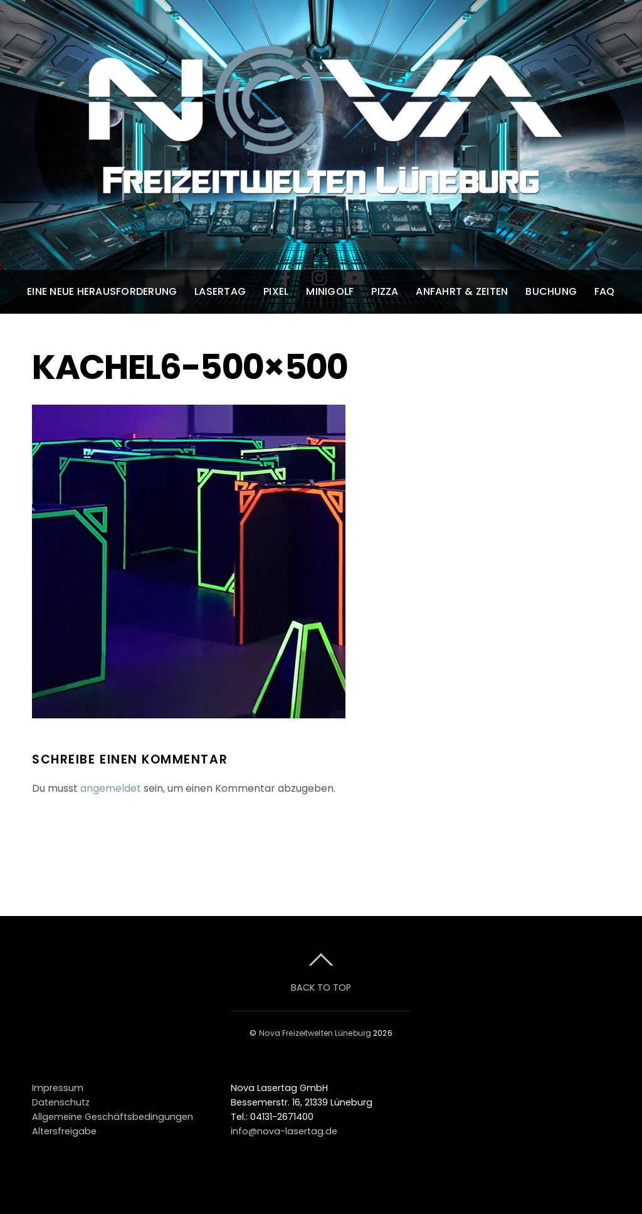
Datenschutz (61, 1102)
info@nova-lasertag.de (284, 1131)
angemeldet (110, 788)
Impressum (57, 1088)
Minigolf (330, 291)
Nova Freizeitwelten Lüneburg (315, 1033)
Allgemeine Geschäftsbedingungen (112, 1116)
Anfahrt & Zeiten (462, 291)
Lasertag (220, 291)
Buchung (551, 291)
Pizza (384, 291)
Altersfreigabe (64, 1131)
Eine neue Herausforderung (102, 291)
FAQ (604, 291)
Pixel (275, 291)
